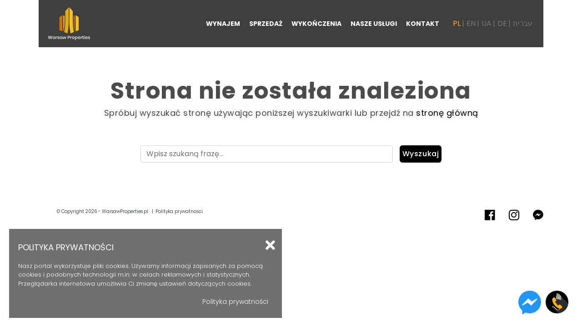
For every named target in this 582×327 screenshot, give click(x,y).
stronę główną (447, 113)
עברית (522, 23)
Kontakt (422, 23)
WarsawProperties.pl (125, 211)
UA (487, 23)
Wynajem (223, 23)
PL (457, 23)
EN (471, 23)
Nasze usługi (374, 23)
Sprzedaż (265, 23)
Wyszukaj (420, 154)
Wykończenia (316, 23)
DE (502, 23)
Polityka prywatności (179, 211)
